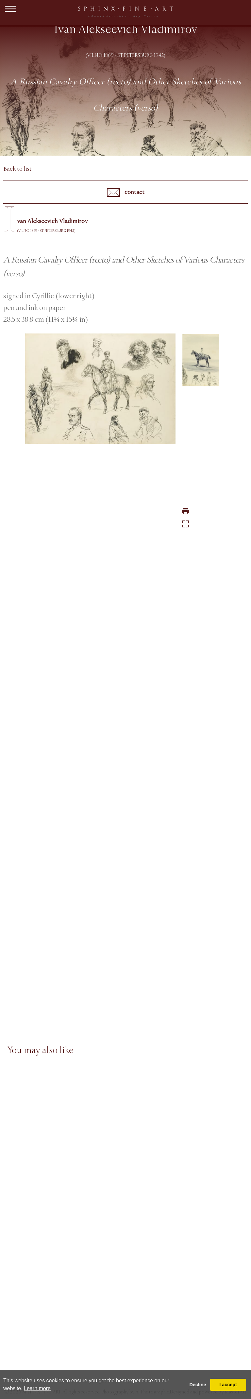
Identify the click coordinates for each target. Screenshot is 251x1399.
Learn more (37, 1388)
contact (125, 192)
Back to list (17, 168)
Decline (197, 1384)
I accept (228, 1384)
